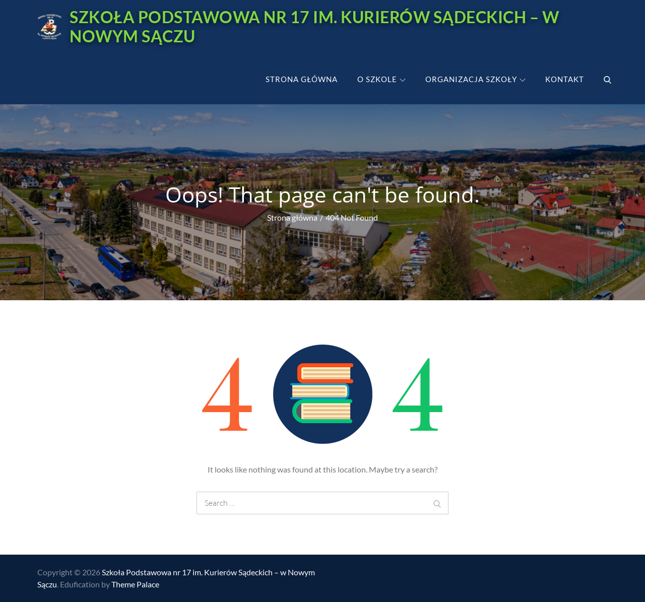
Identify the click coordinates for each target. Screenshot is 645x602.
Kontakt (564, 79)
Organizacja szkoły (475, 79)
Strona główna (302, 79)
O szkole (381, 79)
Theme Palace (135, 584)
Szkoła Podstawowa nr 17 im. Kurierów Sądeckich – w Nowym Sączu (314, 26)
